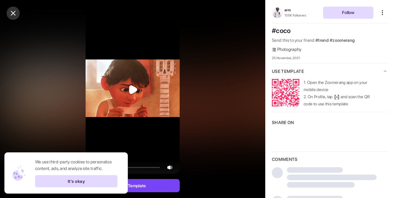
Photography (286, 49)
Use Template (132, 185)
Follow (348, 12)
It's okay (76, 181)
